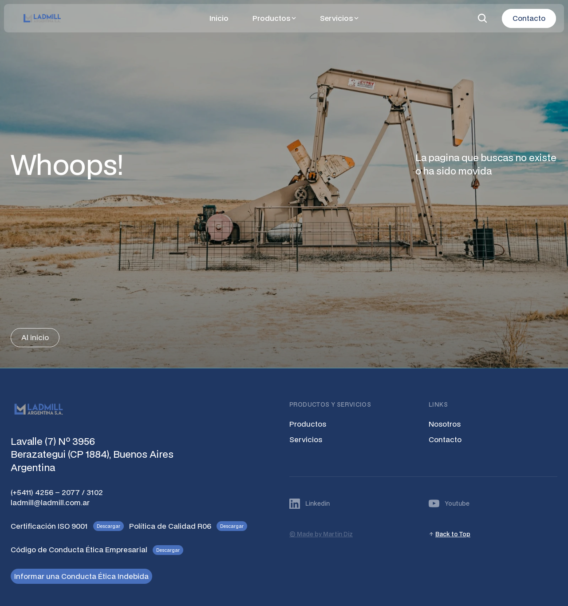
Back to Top (452, 534)
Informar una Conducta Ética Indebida (81, 576)
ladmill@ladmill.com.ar (50, 502)
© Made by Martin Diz (321, 534)
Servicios (305, 439)
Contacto (445, 439)
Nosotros (445, 424)
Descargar (108, 526)
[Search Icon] (482, 18)
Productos (307, 424)
